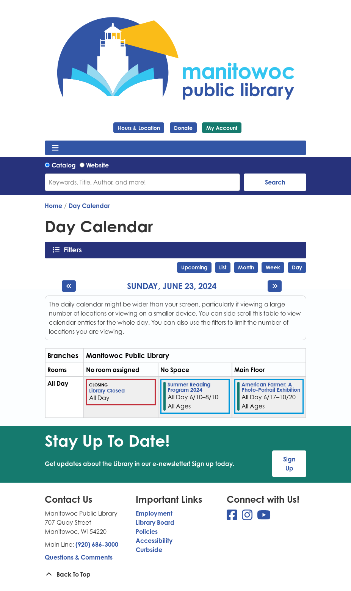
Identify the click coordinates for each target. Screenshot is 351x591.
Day (297, 267)
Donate (183, 128)
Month (246, 267)
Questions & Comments (79, 557)
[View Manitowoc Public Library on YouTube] (264, 517)
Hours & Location (139, 128)
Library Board (155, 522)
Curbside (149, 549)
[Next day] (275, 286)
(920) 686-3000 (96, 544)
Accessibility (154, 540)
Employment (154, 513)
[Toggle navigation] (55, 147)
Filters (75, 249)
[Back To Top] (175, 574)
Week (273, 267)
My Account (221, 128)
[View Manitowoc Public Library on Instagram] (248, 517)
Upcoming (194, 267)
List (222, 267)
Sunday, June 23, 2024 (171, 286)
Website (97, 165)
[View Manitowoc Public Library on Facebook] (233, 517)
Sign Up (289, 463)
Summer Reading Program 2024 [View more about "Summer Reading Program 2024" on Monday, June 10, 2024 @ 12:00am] (189, 387)
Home (53, 206)
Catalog (64, 165)
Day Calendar (89, 206)
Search (275, 182)
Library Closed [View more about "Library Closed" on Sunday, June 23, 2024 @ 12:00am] (107, 390)
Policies (147, 531)
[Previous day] (69, 286)
